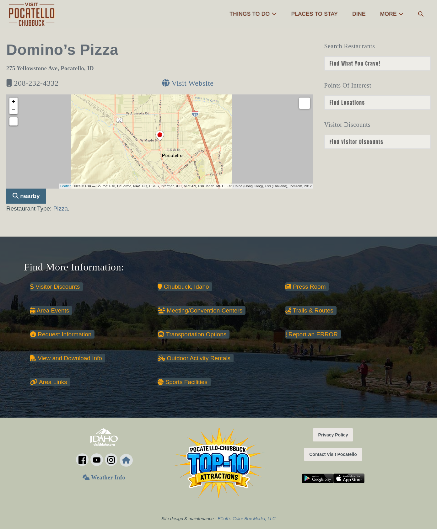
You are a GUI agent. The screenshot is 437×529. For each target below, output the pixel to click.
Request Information (60, 334)
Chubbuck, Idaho (183, 286)
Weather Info (104, 477)
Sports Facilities (182, 382)
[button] (421, 14)
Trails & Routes (309, 310)
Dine (359, 14)
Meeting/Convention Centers (200, 310)
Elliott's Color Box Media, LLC (247, 518)
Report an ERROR (311, 334)
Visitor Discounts (55, 286)
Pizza (60, 208)
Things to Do (253, 14)
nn (377, 63)
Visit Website (187, 83)
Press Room (305, 286)
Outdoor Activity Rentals (194, 358)
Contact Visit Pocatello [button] (333, 454)
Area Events (49, 310)
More (392, 14)
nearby (26, 196)
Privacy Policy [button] (333, 434)
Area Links (48, 382)
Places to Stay (314, 14)
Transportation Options (192, 334)
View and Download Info (66, 358)
